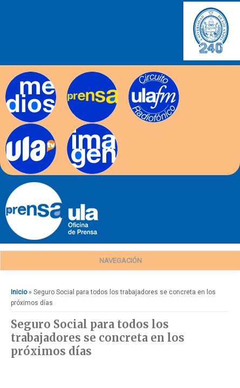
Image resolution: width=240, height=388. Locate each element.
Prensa (77, 75)
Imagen (78, 126)
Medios (16, 75)
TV (9, 126)
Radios (138, 75)
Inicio (19, 292)
